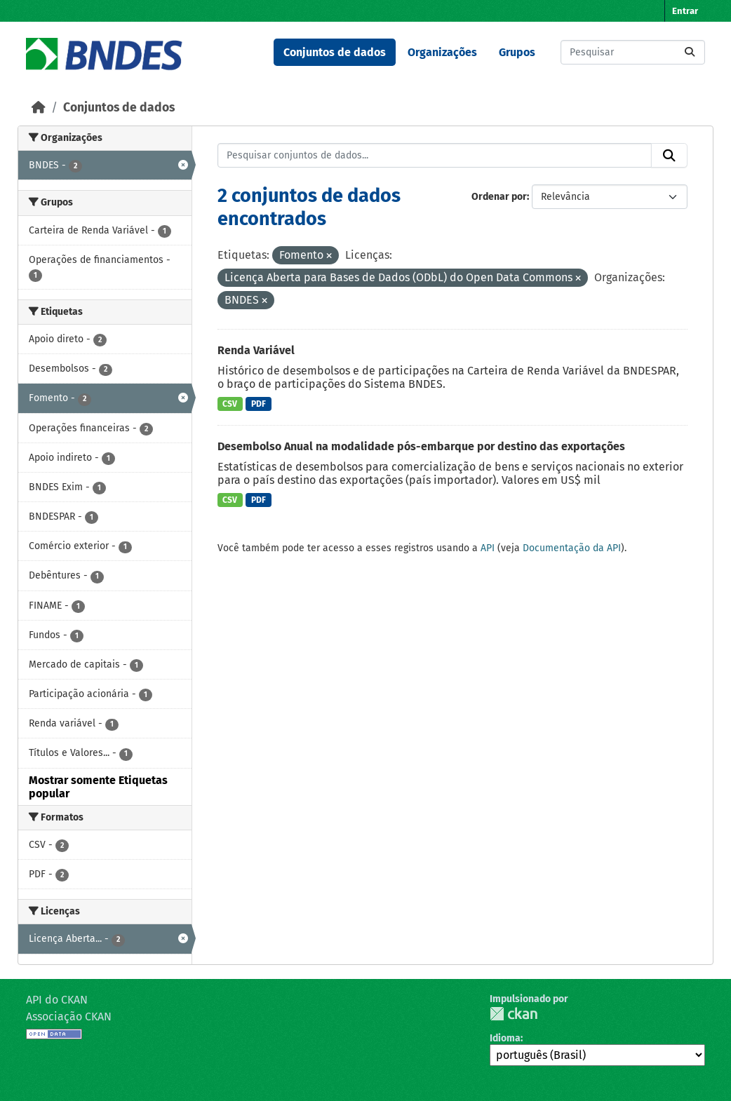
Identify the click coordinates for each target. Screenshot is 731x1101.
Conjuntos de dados (334, 52)
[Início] (39, 107)
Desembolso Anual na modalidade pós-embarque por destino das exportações (421, 446)
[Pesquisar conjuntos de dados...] (633, 52)
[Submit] (690, 52)
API (488, 548)
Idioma (505, 1038)
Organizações (442, 52)
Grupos (517, 52)
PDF (258, 404)
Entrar (685, 11)
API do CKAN (57, 999)
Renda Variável (256, 350)
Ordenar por (499, 197)
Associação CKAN (69, 1016)
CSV (229, 404)
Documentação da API (572, 548)
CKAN (513, 1013)
